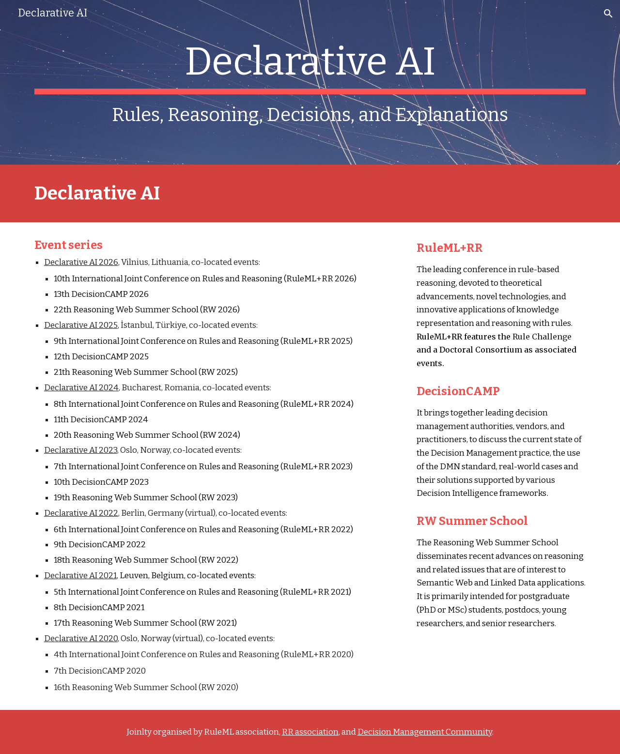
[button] (608, 13)
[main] (310, 82)
